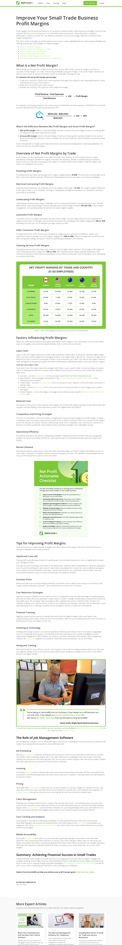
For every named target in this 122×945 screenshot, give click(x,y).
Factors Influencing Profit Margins (33, 51)
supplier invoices (22, 792)
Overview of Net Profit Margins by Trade (35, 49)
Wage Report (39, 387)
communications (33, 807)
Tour (48, 3)
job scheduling (28, 755)
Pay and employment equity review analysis (76, 378)
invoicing (28, 772)
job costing (81, 823)
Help (64, 3)
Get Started (90, 3)
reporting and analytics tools (45, 825)
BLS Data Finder (44, 383)
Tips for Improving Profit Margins (32, 53)
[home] (24, 3)
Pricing (56, 3)
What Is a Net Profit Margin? (31, 47)
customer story (68, 730)
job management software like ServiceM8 (78, 863)
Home (40, 3)
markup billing (35, 788)
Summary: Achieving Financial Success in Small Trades (40, 58)
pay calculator (40, 376)
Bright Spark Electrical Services (89, 728)
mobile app (30, 838)
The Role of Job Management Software (35, 56)
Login (102, 3)
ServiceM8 (30, 638)
